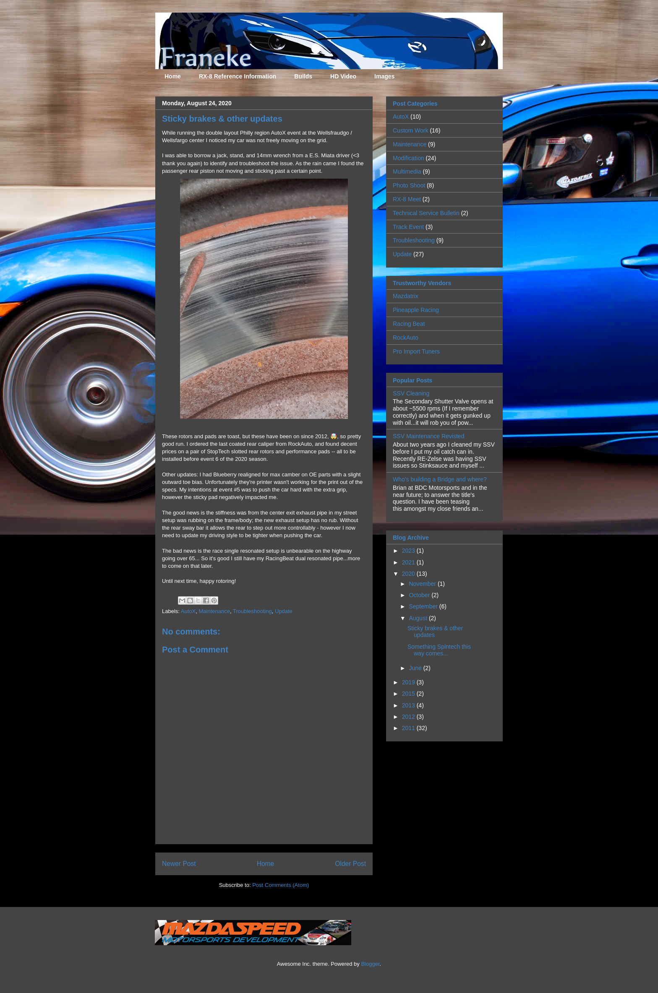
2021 (409, 562)
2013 (409, 705)
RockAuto (405, 337)
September (424, 606)
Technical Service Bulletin (426, 213)
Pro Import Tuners (416, 351)
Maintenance (214, 611)
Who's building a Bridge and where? (440, 479)
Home (172, 76)
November (423, 583)
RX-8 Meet (407, 199)
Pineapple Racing (416, 310)
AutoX (188, 611)
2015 (409, 693)
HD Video (343, 76)
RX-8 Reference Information (237, 76)
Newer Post (179, 863)
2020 (409, 573)
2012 (409, 716)
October (420, 595)
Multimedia (407, 171)
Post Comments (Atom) (280, 885)
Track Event (408, 227)
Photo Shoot (409, 185)
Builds (303, 76)
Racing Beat (409, 323)
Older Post (350, 863)
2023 (409, 550)
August (418, 618)
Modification (408, 158)
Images (384, 76)
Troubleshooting (252, 611)
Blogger (370, 964)
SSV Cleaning (411, 393)
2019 (409, 682)
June (416, 668)
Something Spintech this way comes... (439, 650)
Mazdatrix (405, 296)
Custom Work (410, 130)
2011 (409, 728)
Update (283, 611)
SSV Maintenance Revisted (428, 436)
